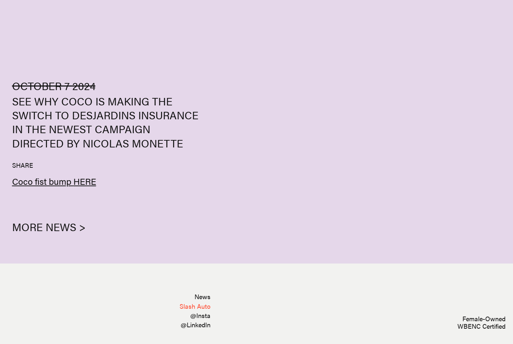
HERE (84, 181)
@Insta (200, 315)
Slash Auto (195, 306)
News (203, 296)
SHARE (22, 165)
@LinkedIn (196, 324)
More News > (49, 226)
